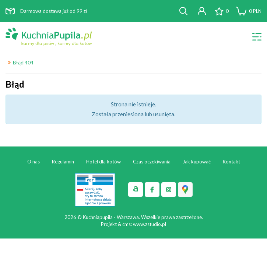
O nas (33, 162)
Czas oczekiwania (152, 162)
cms (126, 224)
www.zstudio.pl (149, 224)
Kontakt (231, 162)
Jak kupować (197, 162)
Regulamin (63, 162)
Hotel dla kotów (103, 162)
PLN (255, 11)
